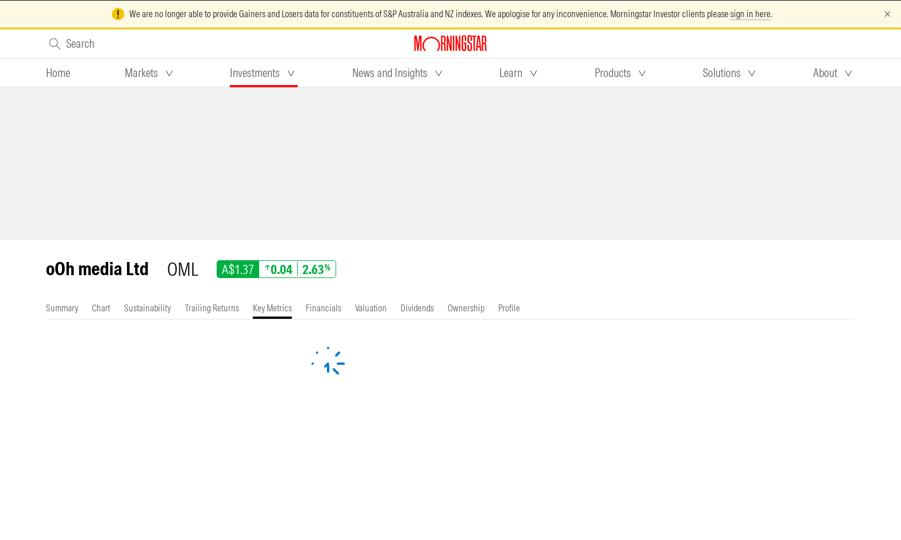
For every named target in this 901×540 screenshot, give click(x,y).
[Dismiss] (887, 14)
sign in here (750, 14)
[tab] (58, 73)
